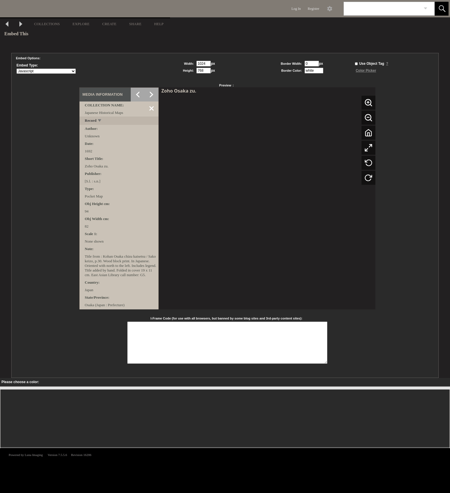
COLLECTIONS (47, 24)
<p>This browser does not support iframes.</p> (225, 470)
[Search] (382, 8)
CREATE (109, 24)
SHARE (135, 24)
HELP (159, 24)
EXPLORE (81, 24)
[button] (442, 9)
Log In (296, 9)
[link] (425, 8)
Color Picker (366, 71)
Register (313, 9)
